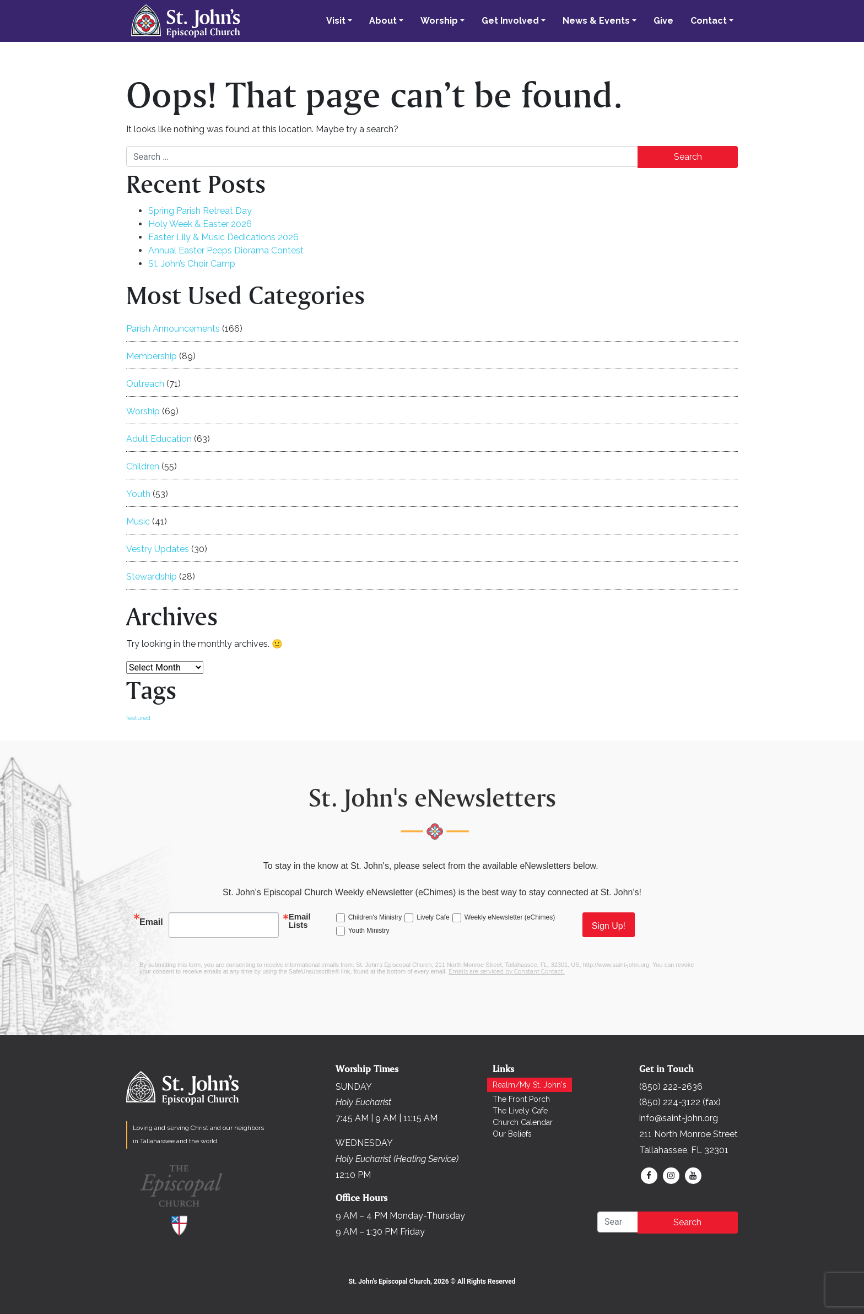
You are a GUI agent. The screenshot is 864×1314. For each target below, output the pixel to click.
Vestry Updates (157, 549)
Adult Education (159, 439)
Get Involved (510, 20)
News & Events (596, 20)
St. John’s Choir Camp (191, 263)
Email (151, 922)
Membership (151, 356)
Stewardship (151, 576)
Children (142, 466)
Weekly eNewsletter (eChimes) (510, 917)
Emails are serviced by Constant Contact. (507, 971)
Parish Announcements (173, 328)
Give (663, 20)
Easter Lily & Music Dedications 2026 (223, 237)
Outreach (145, 383)
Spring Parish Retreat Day (200, 211)
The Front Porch (521, 1099)
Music (138, 521)
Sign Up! (608, 926)
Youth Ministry (369, 930)
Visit (335, 20)
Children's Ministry (375, 917)
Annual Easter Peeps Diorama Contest (226, 250)
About (383, 20)
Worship (439, 20)
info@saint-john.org (678, 1118)
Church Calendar (523, 1122)
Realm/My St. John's (529, 1084)
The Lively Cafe (520, 1110)
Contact (708, 20)
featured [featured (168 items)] (138, 718)
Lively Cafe (433, 917)
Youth (138, 494)
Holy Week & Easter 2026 (200, 224)
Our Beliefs (512, 1133)
